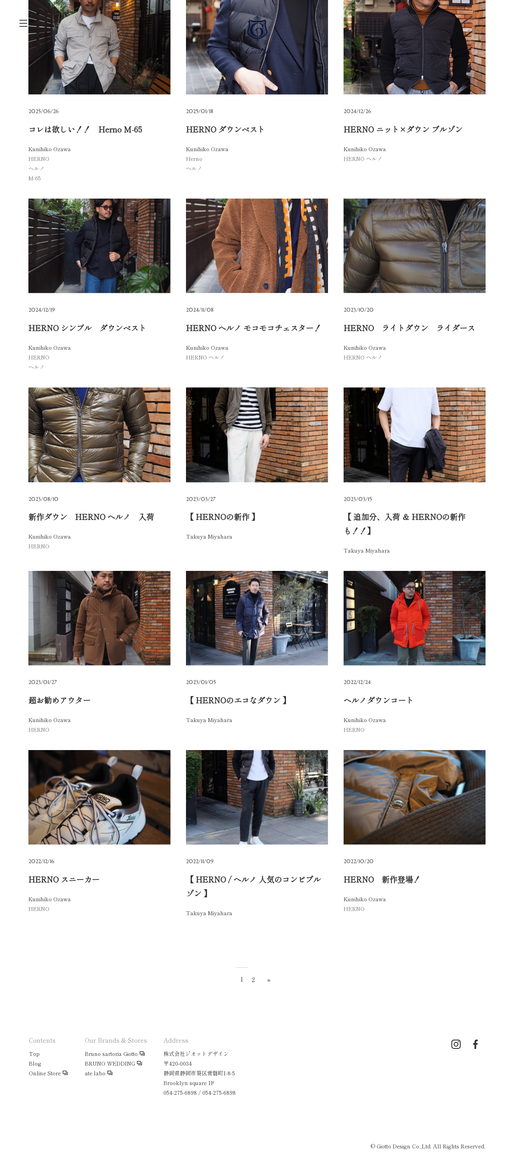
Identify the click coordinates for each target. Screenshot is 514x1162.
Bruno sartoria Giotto (111, 1053)
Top (34, 1053)
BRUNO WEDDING (110, 1063)
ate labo (95, 1073)
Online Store (45, 1073)
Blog (35, 1063)
